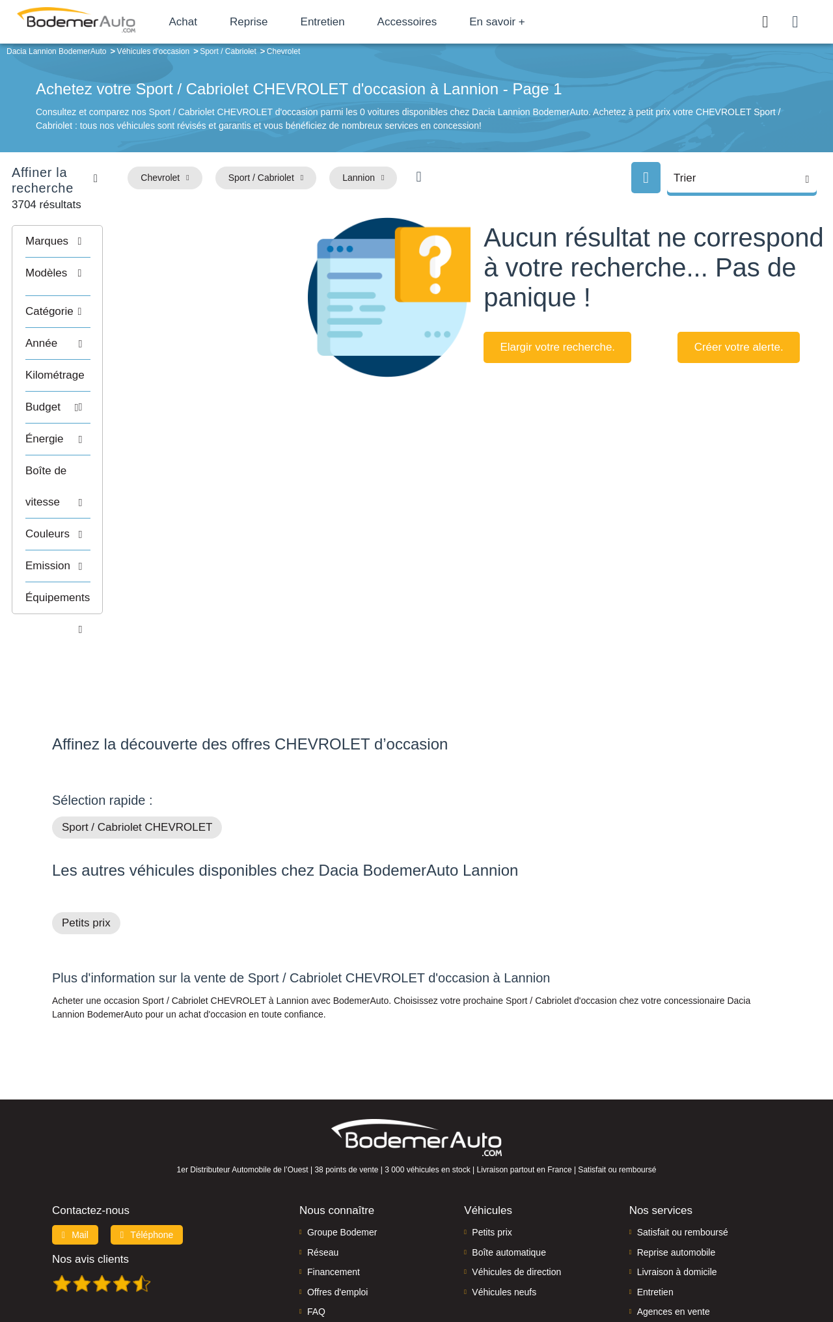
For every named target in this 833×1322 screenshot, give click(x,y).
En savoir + (528, 22)
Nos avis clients (90, 1176)
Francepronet (182, 1268)
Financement (333, 1189)
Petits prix (86, 840)
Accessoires (438, 22)
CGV (701, 1268)
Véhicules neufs (504, 1209)
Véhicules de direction (516, 1189)
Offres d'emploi (337, 1209)
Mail (75, 1152)
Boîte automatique (509, 1170)
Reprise (279, 22)
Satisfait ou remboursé (682, 1149)
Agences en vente (673, 1229)
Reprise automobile (676, 1170)
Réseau (322, 1170)
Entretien (353, 22)
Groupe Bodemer (342, 1149)
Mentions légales (508, 1268)
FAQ (316, 1229)
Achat (214, 22)
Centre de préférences (427, 1268)
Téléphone (147, 1152)
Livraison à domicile (677, 1189)
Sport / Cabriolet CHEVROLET (137, 744)
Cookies (562, 1268)
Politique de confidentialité (635, 1268)
